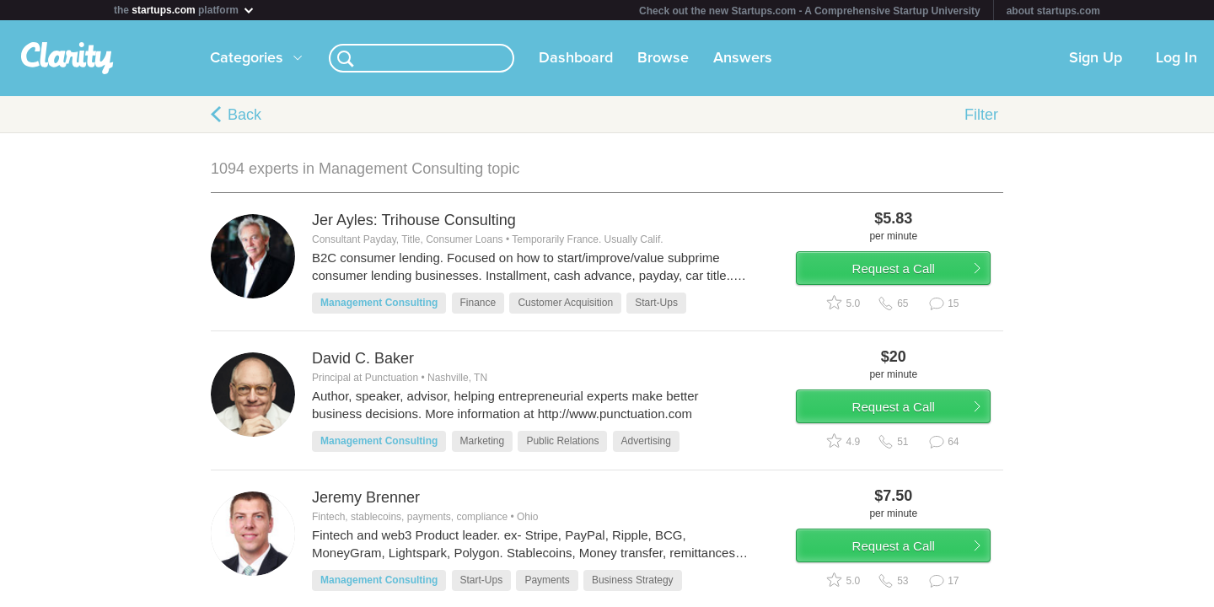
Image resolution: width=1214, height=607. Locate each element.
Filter (981, 114)
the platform (184, 9)
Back (244, 114)
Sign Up (1095, 58)
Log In (1176, 58)
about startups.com (1053, 11)
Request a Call (903, 273)
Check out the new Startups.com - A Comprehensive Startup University (809, 11)
